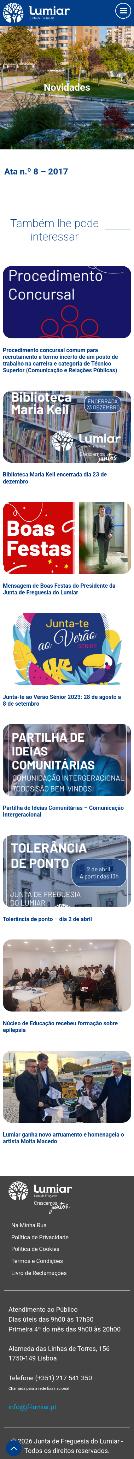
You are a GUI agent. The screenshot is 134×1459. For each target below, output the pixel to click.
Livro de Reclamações (38, 1273)
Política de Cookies (35, 1249)
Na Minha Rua (29, 1225)
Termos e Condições (37, 1261)
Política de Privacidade (40, 1237)
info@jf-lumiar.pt (32, 1407)
